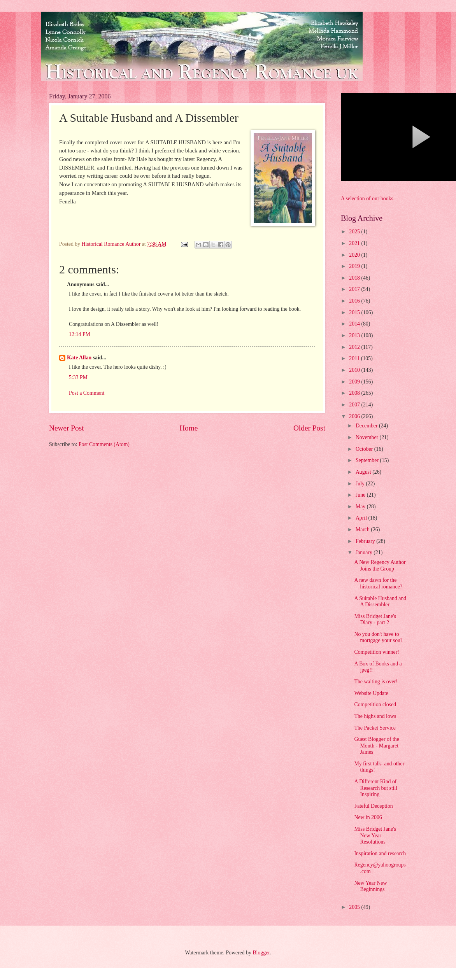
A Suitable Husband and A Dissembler (380, 601)
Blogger (261, 953)
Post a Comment (86, 393)
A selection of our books (367, 198)
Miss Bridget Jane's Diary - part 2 (375, 619)
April (362, 518)
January (365, 552)
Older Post (309, 428)
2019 (355, 266)
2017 (355, 289)
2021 (355, 243)
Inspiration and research (380, 853)
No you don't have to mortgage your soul (378, 637)
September (368, 460)
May (361, 506)
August (364, 472)
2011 (355, 358)
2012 (355, 347)
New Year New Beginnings (370, 886)
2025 (355, 232)
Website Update (371, 693)
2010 (355, 370)
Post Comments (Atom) (104, 444)
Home (188, 428)
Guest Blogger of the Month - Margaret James (376, 745)
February (366, 541)
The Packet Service (375, 728)
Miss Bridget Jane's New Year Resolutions (375, 835)
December (367, 426)
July (361, 484)
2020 (355, 255)
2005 (355, 907)
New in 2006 (368, 817)
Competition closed (375, 704)
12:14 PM (79, 334)
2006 (355, 416)
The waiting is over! (376, 681)
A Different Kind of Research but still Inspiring (375, 788)
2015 (355, 312)
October (365, 449)
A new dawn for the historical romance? (378, 583)
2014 (355, 324)
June (361, 495)
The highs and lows (375, 716)
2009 (355, 382)
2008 (355, 393)
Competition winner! (376, 652)
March (363, 529)
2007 (355, 405)
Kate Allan (79, 358)
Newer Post (66, 428)
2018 (355, 278)
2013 (355, 335)
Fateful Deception (373, 806)
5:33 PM (78, 377)
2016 (355, 301)
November (368, 437)
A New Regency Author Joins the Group (379, 565)
